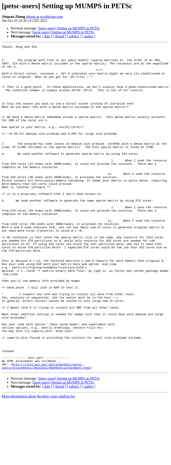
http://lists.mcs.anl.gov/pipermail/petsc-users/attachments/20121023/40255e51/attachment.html (46, 430)
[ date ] (47, 36)
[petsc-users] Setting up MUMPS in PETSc (69, 28)
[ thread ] (59, 36)
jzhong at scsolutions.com (44, 17)
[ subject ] (74, 36)
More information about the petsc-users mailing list (38, 461)
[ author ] (89, 36)
